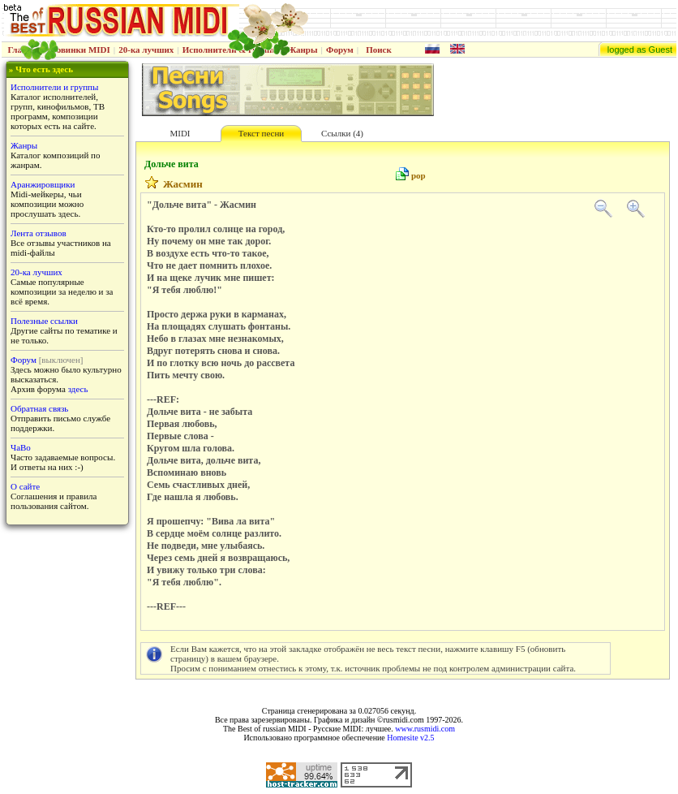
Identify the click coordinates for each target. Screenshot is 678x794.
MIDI (180, 133)
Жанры (302, 49)
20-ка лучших (146, 49)
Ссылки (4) (342, 133)
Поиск (379, 49)
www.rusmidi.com (425, 728)
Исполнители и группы (54, 87)
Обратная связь (39, 408)
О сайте (25, 486)
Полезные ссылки (44, 321)
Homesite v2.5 (410, 737)
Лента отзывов (39, 233)
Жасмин (183, 184)
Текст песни (261, 133)
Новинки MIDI (79, 49)
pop (418, 175)
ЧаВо (21, 447)
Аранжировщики (43, 184)
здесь (78, 389)
